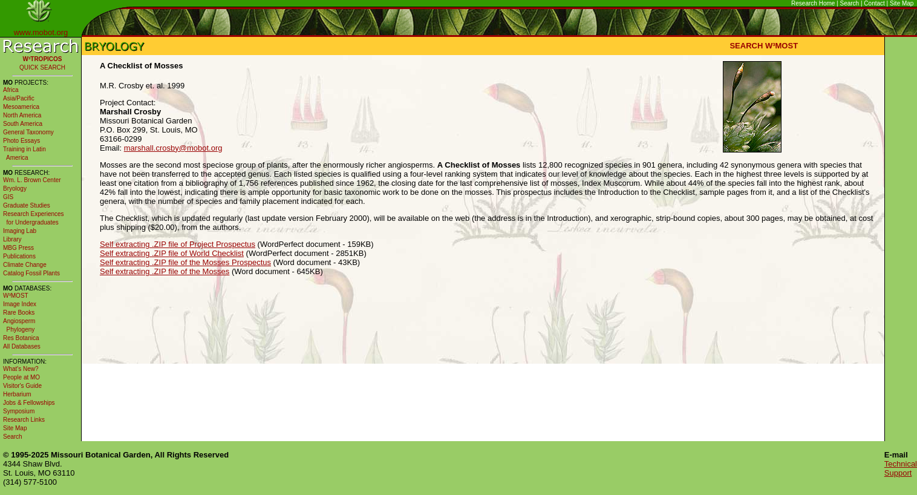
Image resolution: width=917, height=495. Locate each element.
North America (22, 115)
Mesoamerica (21, 106)
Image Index (19, 304)
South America (22, 123)
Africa (11, 90)
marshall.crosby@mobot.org (173, 147)
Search (850, 3)
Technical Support (900, 468)
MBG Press (18, 247)
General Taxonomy (28, 132)
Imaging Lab (19, 231)
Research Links (24, 419)
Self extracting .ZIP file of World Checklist (172, 253)
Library (12, 239)
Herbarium (17, 394)
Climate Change (25, 264)
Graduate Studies (26, 205)
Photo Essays (21, 140)
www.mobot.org (41, 32)
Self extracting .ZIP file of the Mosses (164, 271)
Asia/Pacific (18, 98)
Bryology (15, 188)
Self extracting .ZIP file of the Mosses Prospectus (185, 262)
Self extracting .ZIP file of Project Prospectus (177, 244)
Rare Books (18, 312)
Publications (19, 256)
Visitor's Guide (22, 385)
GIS (8, 197)
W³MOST (15, 295)
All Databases (22, 346)
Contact (874, 3)
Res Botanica (21, 338)
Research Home (813, 3)
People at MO (21, 377)
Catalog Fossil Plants (31, 273)
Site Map (901, 3)
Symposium (18, 411)
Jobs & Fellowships (29, 402)
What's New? (21, 369)
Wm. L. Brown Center (32, 180)
